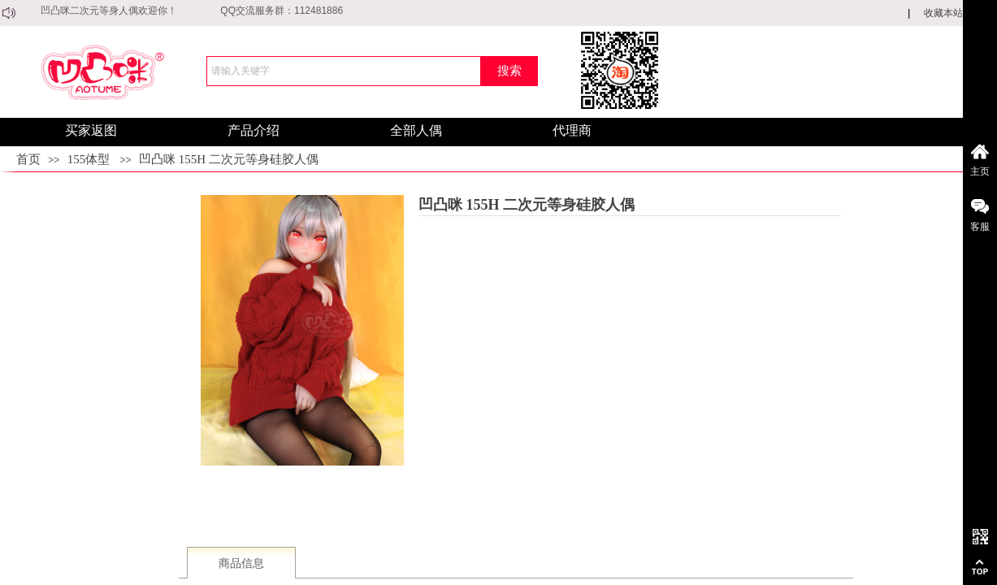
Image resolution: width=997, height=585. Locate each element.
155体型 (89, 159)
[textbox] (343, 71)
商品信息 (241, 563)
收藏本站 (943, 13)
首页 (28, 159)
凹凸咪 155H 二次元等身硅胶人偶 (229, 159)
